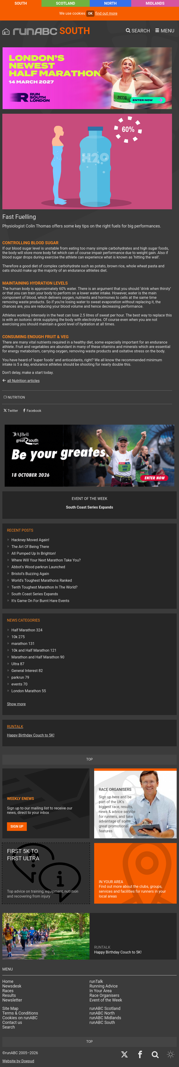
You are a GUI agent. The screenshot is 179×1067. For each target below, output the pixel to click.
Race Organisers (104, 995)
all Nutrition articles (23, 381)
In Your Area (101, 990)
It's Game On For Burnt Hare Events (40, 601)
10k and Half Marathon (34, 650)
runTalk (96, 981)
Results (9, 995)
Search (8, 1027)
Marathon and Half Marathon (37, 657)
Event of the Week (106, 1000)
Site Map (10, 1008)
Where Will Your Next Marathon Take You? (46, 560)
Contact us (12, 1022)
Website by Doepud (18, 1061)
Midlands (155, 3)
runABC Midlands (105, 1017)
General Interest (27, 670)
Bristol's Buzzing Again (30, 573)
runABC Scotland (105, 1008)
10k (18, 637)
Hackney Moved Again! (30, 540)
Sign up (16, 827)
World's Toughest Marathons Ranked (41, 580)
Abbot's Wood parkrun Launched (38, 567)
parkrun (20, 677)
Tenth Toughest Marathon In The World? (44, 587)
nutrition (14, 397)
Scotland (65, 3)
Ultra (17, 664)
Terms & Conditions (20, 1013)
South (20, 3)
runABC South (102, 1022)
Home (7, 981)
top (89, 759)
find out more (106, 13)
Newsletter (12, 1000)
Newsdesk (11, 986)
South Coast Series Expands (34, 594)
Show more (16, 704)
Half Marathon (26, 630)
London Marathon (28, 691)
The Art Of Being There (30, 546)
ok (90, 14)
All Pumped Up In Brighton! (33, 553)
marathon (23, 643)
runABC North (102, 1013)
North (110, 3)
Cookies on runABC (20, 1017)
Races (8, 990)
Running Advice (104, 986)
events (19, 684)
